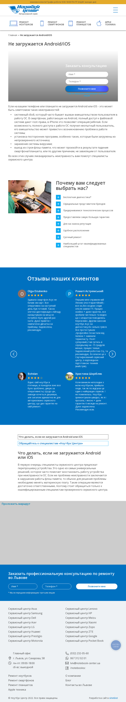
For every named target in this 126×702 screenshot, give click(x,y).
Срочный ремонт (69, 237)
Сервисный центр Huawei (24, 631)
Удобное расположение (72, 230)
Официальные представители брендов (80, 204)
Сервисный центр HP (78, 613)
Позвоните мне (87, 88)
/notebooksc (77, 668)
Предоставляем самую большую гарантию (82, 217)
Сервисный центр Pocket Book (84, 640)
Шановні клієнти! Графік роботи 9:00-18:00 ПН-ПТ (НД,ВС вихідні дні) (63, 2)
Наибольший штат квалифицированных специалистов (81, 245)
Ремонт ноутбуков (26, 23)
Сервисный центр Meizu (80, 618)
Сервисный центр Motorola (25, 640)
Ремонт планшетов (83, 23)
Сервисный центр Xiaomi (80, 622)
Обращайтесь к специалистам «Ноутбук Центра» (51, 443)
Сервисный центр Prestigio (25, 636)
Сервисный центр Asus (22, 608)
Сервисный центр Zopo (80, 627)
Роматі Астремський (89, 291)
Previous (13, 354)
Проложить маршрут (16, 504)
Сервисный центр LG (21, 627)
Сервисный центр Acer (22, 622)
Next (113, 354)
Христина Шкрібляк (88, 374)
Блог (68, 680)
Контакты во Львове (78, 685)
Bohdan (33, 374)
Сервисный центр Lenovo (81, 608)
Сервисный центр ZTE (79, 631)
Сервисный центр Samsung (25, 613)
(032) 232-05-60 (79, 653)
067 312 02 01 (78, 658)
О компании (73, 675)
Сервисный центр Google (81, 636)
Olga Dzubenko (37, 291)
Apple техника (110, 23)
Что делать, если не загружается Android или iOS (51, 437)
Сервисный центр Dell (22, 618)
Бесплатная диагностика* (73, 197)
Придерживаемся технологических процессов (84, 210)
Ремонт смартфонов (55, 23)
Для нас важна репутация (73, 224)
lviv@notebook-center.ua (85, 663)
